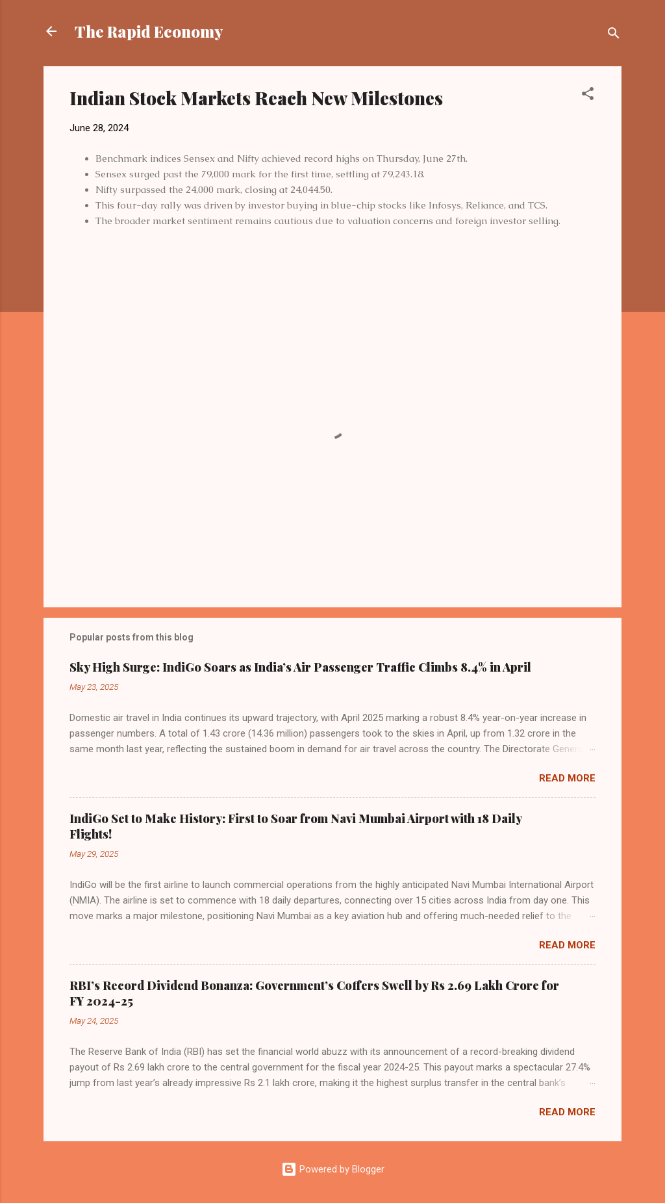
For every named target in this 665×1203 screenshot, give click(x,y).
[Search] (613, 35)
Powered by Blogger (332, 1169)
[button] (588, 96)
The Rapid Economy (149, 31)
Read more (567, 778)
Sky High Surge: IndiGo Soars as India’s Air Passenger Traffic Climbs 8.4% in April (300, 667)
